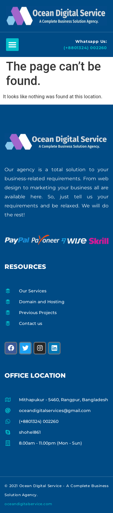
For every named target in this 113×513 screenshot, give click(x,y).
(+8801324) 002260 (85, 47)
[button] (12, 44)
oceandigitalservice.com (28, 504)
